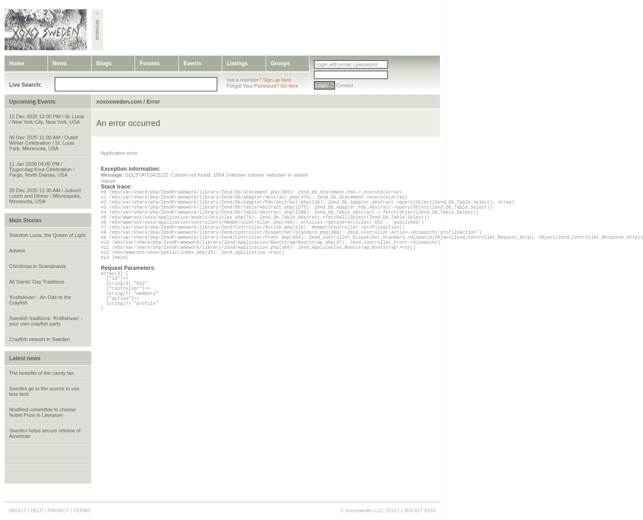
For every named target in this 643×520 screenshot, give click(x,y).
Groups (280, 63)
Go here (289, 86)
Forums (150, 63)
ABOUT (17, 510)
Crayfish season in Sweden (39, 339)
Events (192, 63)
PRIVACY (58, 510)
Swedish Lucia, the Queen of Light (47, 235)
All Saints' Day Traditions (36, 281)
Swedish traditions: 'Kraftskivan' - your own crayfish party (46, 320)
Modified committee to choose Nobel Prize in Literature (42, 412)
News (59, 63)
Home (16, 63)
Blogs (103, 63)
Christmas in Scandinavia (37, 266)
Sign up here (277, 80)
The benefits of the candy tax (41, 373)
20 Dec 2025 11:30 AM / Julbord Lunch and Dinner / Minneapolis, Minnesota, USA (45, 196)
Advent (17, 250)
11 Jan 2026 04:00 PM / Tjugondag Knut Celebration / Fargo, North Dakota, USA (41, 169)
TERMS (82, 510)
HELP (37, 510)
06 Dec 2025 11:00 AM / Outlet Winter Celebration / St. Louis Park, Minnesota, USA (43, 143)
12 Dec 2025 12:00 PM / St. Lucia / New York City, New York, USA (46, 119)
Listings (237, 63)
